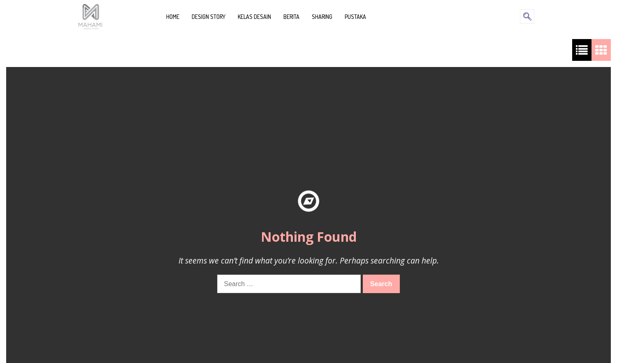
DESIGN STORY (208, 16)
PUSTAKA (355, 16)
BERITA (291, 16)
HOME (172, 16)
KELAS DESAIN (254, 16)
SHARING (322, 16)
